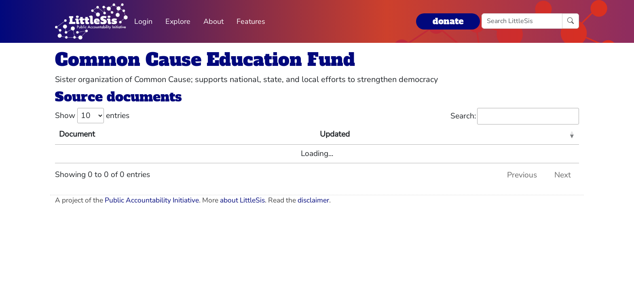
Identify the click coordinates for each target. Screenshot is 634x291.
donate (448, 21)
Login (143, 21)
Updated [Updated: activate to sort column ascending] (335, 134)
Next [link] (562, 175)
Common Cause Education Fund (205, 59)
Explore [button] (177, 21)
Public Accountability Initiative (152, 200)
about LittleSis (242, 200)
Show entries (92, 115)
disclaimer (313, 200)
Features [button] (251, 21)
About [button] (213, 21)
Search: (514, 116)
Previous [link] (522, 175)
